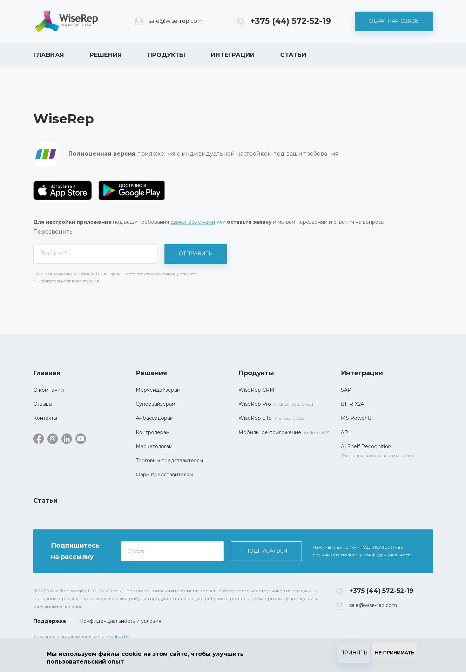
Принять (353, 653)
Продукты (166, 54)
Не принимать (394, 652)
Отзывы (42, 404)
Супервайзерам (155, 404)
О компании (48, 390)
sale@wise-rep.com (176, 21)
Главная (48, 54)
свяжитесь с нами (192, 222)
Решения (106, 54)
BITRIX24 (352, 404)
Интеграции (233, 54)
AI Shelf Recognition (366, 446)
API (345, 432)
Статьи (293, 54)
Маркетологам (154, 446)
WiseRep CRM (66, 21)
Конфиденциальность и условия (120, 621)
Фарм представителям (164, 474)
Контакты (45, 418)
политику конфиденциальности (376, 554)
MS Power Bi (357, 418)
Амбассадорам (155, 418)
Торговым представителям (169, 460)
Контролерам (153, 432)
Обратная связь (394, 21)
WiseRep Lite (255, 418)
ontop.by (120, 636)
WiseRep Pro (254, 404)
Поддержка (49, 621)
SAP (346, 390)
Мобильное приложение (269, 432)
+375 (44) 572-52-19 (290, 21)
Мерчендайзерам (158, 390)
